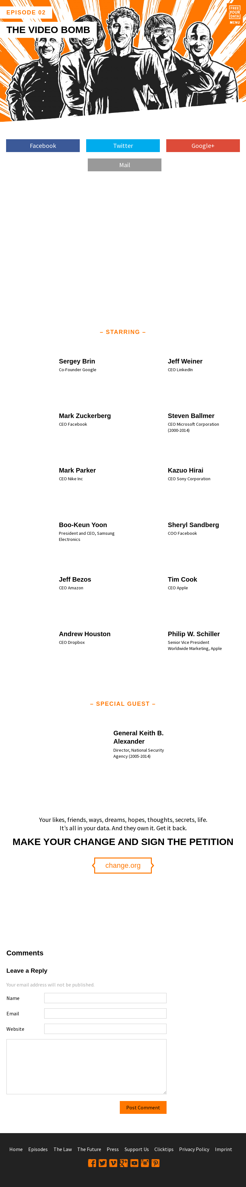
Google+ (203, 145)
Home (16, 1149)
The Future (89, 1149)
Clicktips (164, 1149)
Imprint (223, 1149)
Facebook (43, 145)
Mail (124, 165)
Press (113, 1149)
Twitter (123, 145)
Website (15, 1029)
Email (12, 1013)
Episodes (38, 1149)
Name (13, 998)
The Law (62, 1149)
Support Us (137, 1149)
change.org (123, 865)
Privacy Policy (194, 1149)
